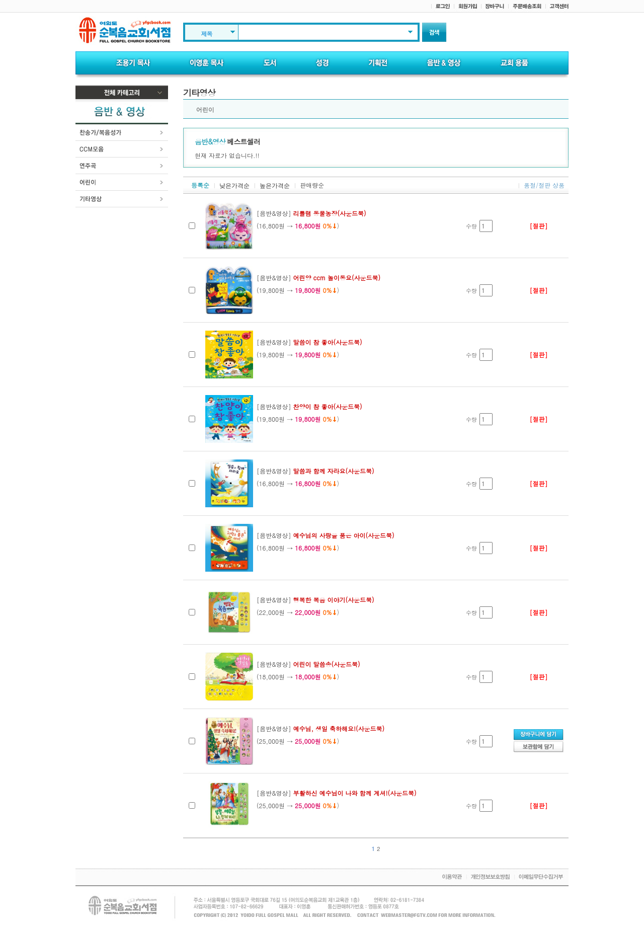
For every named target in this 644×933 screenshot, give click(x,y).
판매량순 (312, 185)
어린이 (205, 109)
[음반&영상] (311, 213)
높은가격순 (275, 185)
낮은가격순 (234, 185)
